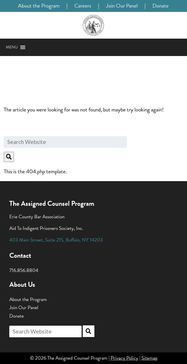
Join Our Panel (122, 5)
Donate (160, 5)
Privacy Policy (124, 358)
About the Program (39, 5)
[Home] (93, 25)
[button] (12, 47)
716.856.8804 (23, 270)
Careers (82, 5)
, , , (56, 240)
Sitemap (149, 358)
